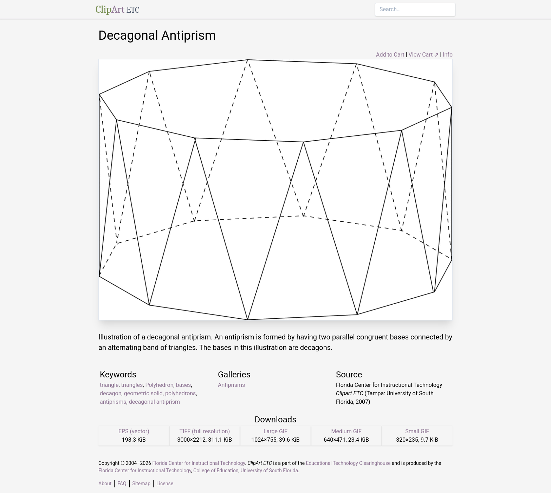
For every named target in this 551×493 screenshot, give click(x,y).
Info (448, 54)
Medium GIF (346, 431)
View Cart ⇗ (424, 54)
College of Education (216, 470)
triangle (109, 385)
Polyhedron (159, 385)
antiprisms (113, 401)
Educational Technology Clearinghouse (348, 463)
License (164, 483)
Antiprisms (231, 385)
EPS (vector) (133, 431)
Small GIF (417, 431)
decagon (111, 393)
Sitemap (141, 483)
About (104, 483)
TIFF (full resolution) (205, 431)
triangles (132, 385)
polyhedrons (180, 393)
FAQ (121, 483)
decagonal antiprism (154, 401)
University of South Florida (269, 470)
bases (183, 385)
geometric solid (143, 393)
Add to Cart (390, 54)
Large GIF (275, 431)
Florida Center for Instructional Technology (198, 463)
